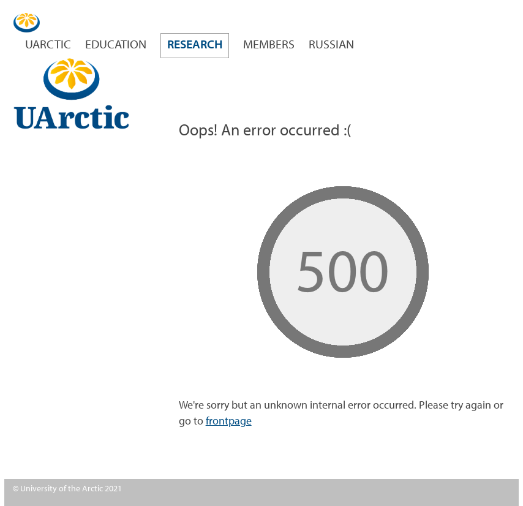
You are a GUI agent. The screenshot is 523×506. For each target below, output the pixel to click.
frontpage (229, 422)
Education (115, 45)
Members (269, 45)
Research (194, 45)
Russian (331, 45)
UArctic (48, 45)
